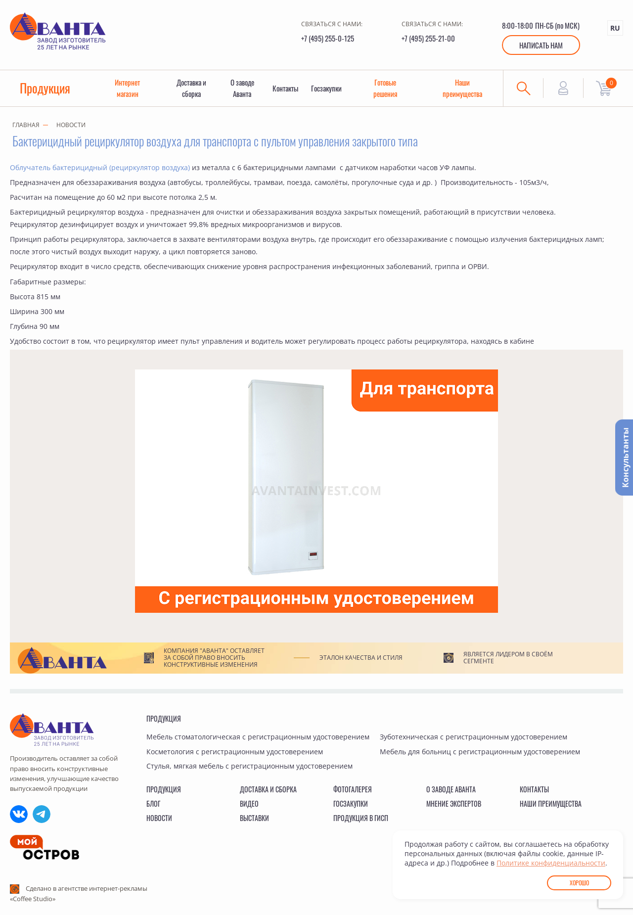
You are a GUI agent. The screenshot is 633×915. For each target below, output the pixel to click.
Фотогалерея (352, 789)
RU (615, 28)
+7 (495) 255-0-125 (327, 38)
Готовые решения (386, 88)
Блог (153, 803)
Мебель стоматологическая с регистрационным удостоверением (257, 736)
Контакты (286, 88)
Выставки (254, 818)
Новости (71, 125)
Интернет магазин (127, 88)
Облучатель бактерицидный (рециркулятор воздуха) (100, 168)
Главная (26, 125)
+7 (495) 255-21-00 (428, 38)
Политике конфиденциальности (551, 863)
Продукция (45, 88)
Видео (249, 803)
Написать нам (541, 45)
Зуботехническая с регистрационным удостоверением (473, 736)
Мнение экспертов (453, 803)
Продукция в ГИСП (360, 818)
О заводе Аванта (242, 88)
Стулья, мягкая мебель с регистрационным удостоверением (249, 766)
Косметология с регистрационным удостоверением (234, 751)
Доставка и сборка (192, 88)
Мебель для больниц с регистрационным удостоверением (480, 751)
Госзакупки (327, 88)
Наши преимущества (463, 88)
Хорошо (579, 882)
